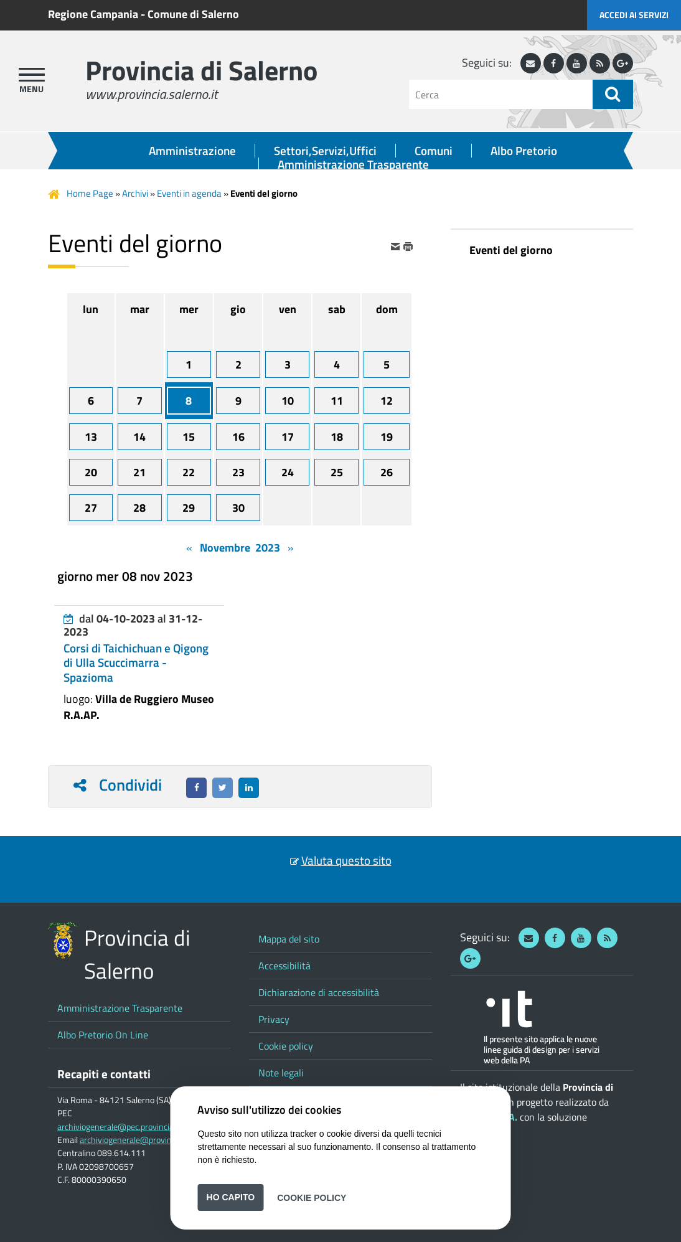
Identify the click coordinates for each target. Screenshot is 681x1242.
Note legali (281, 1072)
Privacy (273, 1019)
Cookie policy (285, 1045)
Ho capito (231, 1197)
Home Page (90, 193)
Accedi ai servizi (634, 14)
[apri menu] (31, 74)
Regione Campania (93, 14)
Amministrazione (192, 151)
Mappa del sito (288, 938)
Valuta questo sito (346, 860)
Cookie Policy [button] (311, 1197)
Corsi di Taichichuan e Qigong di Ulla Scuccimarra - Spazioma (136, 662)
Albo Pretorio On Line (102, 1034)
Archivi (135, 193)
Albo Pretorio (524, 151)
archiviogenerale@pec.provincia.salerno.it (133, 1127)
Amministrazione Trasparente (353, 164)
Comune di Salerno (193, 14)
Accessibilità (284, 965)
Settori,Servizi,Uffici (325, 151)
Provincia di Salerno (201, 70)
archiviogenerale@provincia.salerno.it (149, 1140)
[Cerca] (501, 94)
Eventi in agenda (189, 193)
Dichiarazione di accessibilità (318, 992)
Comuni (434, 151)
